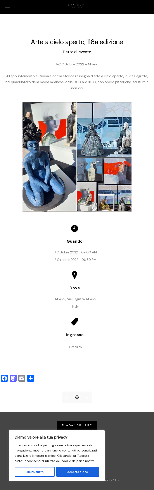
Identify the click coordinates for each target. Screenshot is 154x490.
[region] (57, 455)
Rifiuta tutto (35, 472)
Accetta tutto (77, 472)
